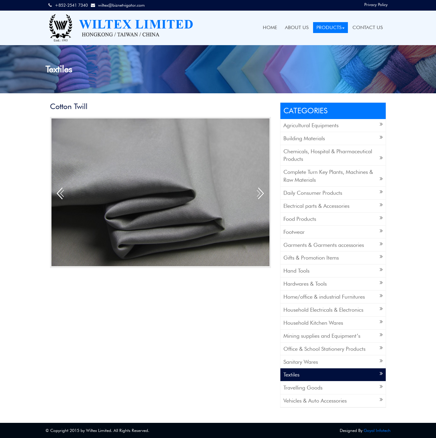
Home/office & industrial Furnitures (333, 296)
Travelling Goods (333, 387)
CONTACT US (367, 27)
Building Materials (333, 137)
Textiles (333, 374)
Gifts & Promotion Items (333, 257)
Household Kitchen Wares (333, 322)
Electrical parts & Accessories (333, 205)
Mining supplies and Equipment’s (333, 335)
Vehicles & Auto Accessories (333, 400)
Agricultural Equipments (333, 124)
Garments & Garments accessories (333, 244)
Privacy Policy (376, 4)
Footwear (333, 231)
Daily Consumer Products (333, 192)
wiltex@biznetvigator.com (121, 5)
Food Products (333, 218)
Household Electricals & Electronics (333, 309)
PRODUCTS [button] (330, 27)
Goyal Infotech (377, 430)
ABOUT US (297, 27)
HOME (270, 27)
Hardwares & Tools (333, 283)
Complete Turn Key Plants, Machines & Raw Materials (333, 176)
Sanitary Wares (333, 361)
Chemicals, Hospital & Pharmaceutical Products (333, 155)
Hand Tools (333, 270)
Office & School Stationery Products (333, 348)
